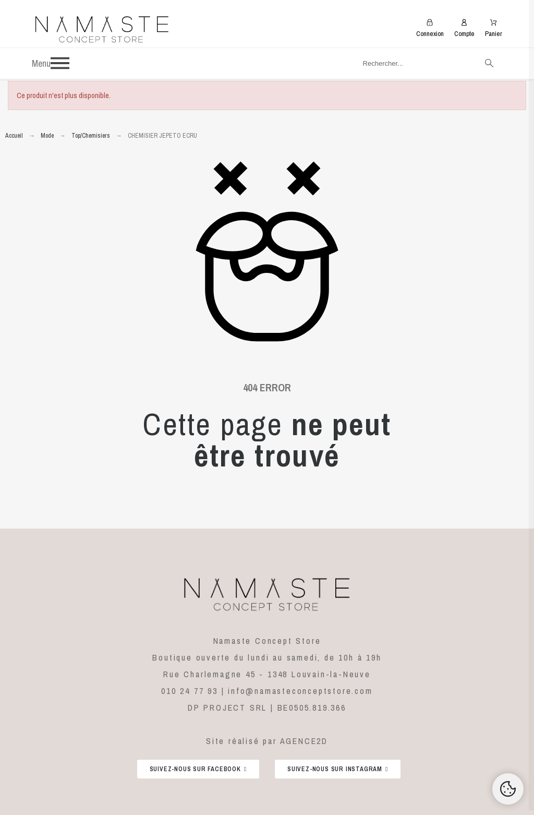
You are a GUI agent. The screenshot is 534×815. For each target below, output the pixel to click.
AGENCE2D (304, 741)
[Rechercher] (427, 63)
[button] (187, 63)
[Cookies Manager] (508, 789)
